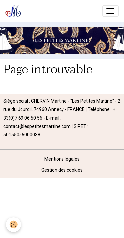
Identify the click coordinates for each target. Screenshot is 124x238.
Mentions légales (62, 159)
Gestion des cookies (62, 170)
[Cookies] (13, 224)
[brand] (14, 11)
